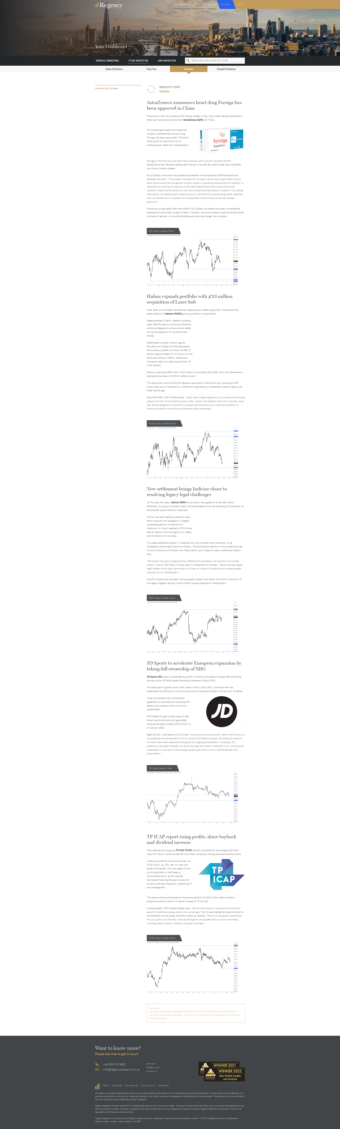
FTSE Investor (138, 60)
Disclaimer (117, 1085)
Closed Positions (226, 69)
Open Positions (113, 69)
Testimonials (198, 4)
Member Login (153, 1067)
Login (239, 4)
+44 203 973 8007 (114, 1064)
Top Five (151, 69)
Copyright (164, 1085)
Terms (105, 1085)
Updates (188, 69)
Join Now (225, 4)
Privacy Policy (148, 1085)
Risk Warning (131, 1085)
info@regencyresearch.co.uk (121, 1069)
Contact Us (151, 1071)
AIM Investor (167, 60)
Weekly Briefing (107, 60)
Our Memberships (182, 4)
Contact (211, 4)
